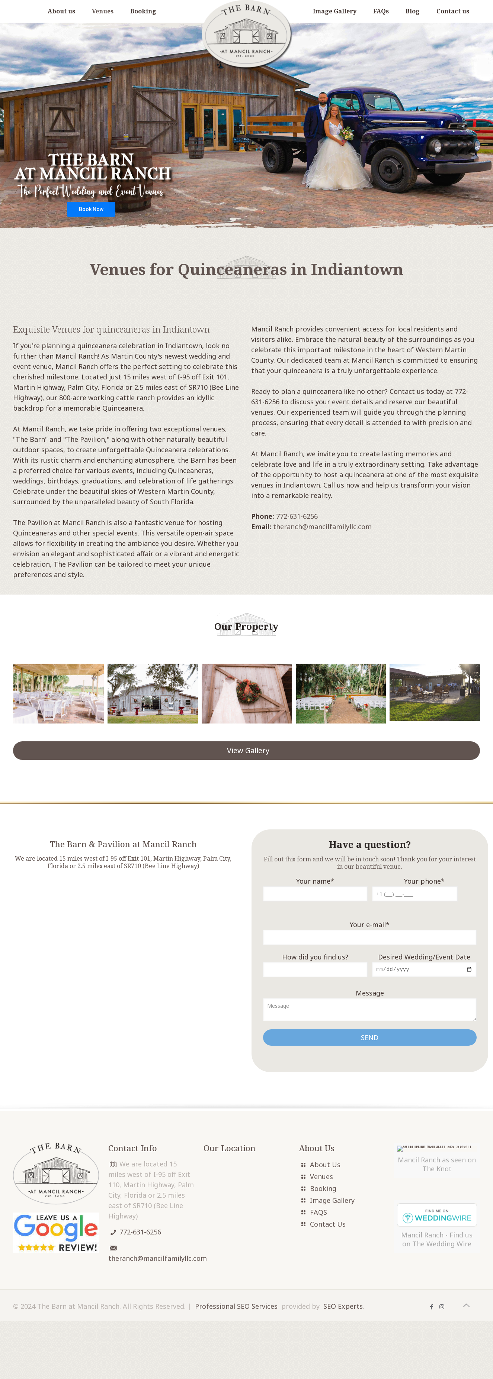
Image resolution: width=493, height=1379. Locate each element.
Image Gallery (332, 1201)
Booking (323, 1189)
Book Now (91, 209)
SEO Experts (343, 1364)
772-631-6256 (297, 516)
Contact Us (328, 1224)
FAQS (318, 1212)
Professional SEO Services (236, 1364)
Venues (321, 1177)
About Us (325, 1165)
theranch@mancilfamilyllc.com (322, 526)
